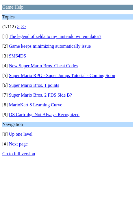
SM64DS (17, 55)
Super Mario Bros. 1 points (34, 85)
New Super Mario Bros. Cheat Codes (43, 65)
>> (23, 26)
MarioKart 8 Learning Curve (35, 104)
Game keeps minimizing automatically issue (50, 46)
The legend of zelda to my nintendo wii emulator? (55, 36)
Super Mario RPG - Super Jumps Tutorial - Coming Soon (62, 75)
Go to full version (18, 153)
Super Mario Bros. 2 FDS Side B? (40, 95)
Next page (18, 143)
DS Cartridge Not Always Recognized (44, 114)
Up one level (21, 134)
